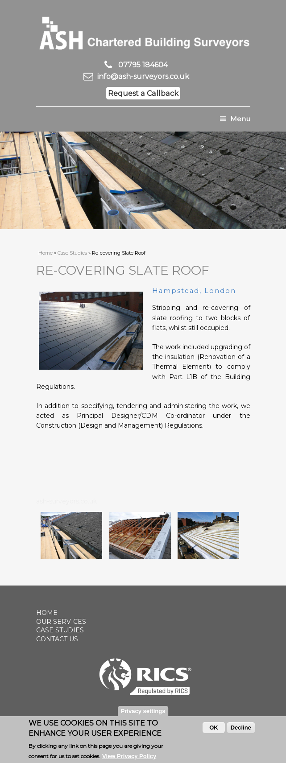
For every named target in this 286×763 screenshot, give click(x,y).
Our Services (61, 622)
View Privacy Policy (129, 758)
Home (45, 253)
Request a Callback (143, 93)
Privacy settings (143, 713)
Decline (241, 729)
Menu (235, 119)
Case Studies (72, 253)
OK (213, 729)
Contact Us (57, 639)
